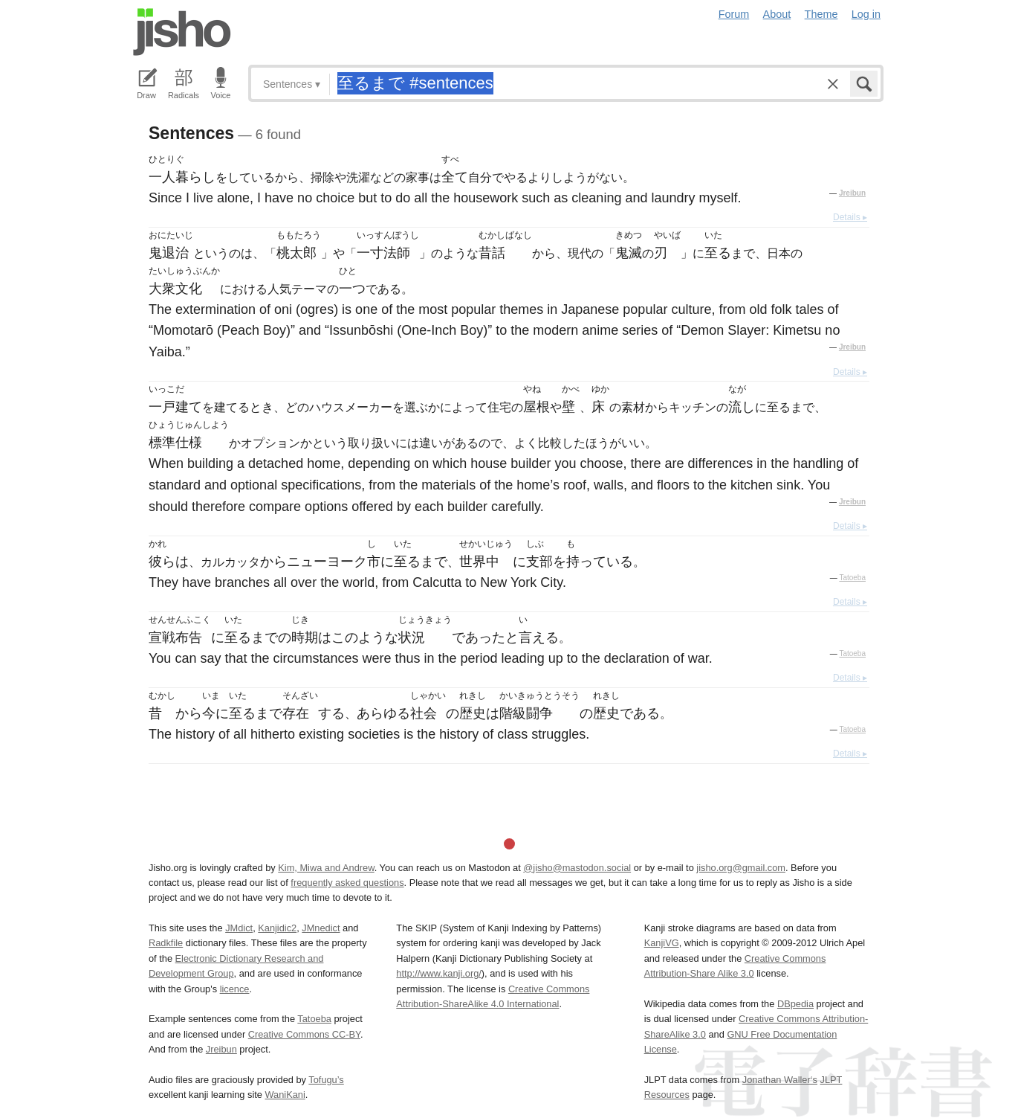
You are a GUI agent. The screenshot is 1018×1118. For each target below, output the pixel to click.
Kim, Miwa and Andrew (326, 867)
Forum (734, 14)
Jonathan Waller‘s (779, 1079)
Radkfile (166, 942)
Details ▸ (850, 217)
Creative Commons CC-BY (304, 1034)
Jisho (182, 32)
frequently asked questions (347, 882)
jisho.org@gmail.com (740, 867)
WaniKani (285, 1094)
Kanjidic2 (277, 928)
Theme (821, 14)
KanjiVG (661, 942)
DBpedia (795, 1003)
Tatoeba (852, 578)
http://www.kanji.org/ (439, 973)
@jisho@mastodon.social (577, 867)
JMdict (239, 928)
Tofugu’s (325, 1079)
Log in (866, 14)
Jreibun (852, 193)
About (777, 14)
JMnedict (321, 928)
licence (235, 989)
